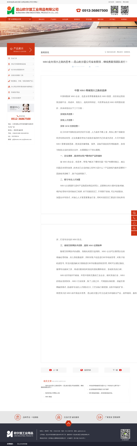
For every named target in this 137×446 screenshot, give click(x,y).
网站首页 (42, 19)
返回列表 (87, 370)
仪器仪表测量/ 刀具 (22, 75)
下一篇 (115, 370)
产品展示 (53, 19)
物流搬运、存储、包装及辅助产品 (22, 81)
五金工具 (22, 58)
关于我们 (112, 19)
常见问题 (89, 19)
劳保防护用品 (22, 92)
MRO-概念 (48, 397)
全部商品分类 (16, 19)
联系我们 (124, 19)
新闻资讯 (77, 19)
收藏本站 (118, 2)
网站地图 (126, 2)
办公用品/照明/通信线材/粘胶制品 (22, 86)
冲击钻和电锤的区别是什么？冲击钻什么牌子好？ (105, 385)
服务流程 (100, 19)
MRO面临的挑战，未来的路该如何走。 (101, 393)
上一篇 (55, 370)
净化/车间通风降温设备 (22, 64)
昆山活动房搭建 (22, 444)
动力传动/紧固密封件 (22, 69)
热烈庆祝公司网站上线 (52, 393)
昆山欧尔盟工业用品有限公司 (110, 15)
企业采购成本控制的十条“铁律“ (99, 389)
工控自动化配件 (22, 98)
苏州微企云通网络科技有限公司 (57, 438)
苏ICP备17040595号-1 (79, 438)
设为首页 (111, 2)
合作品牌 (65, 19)
